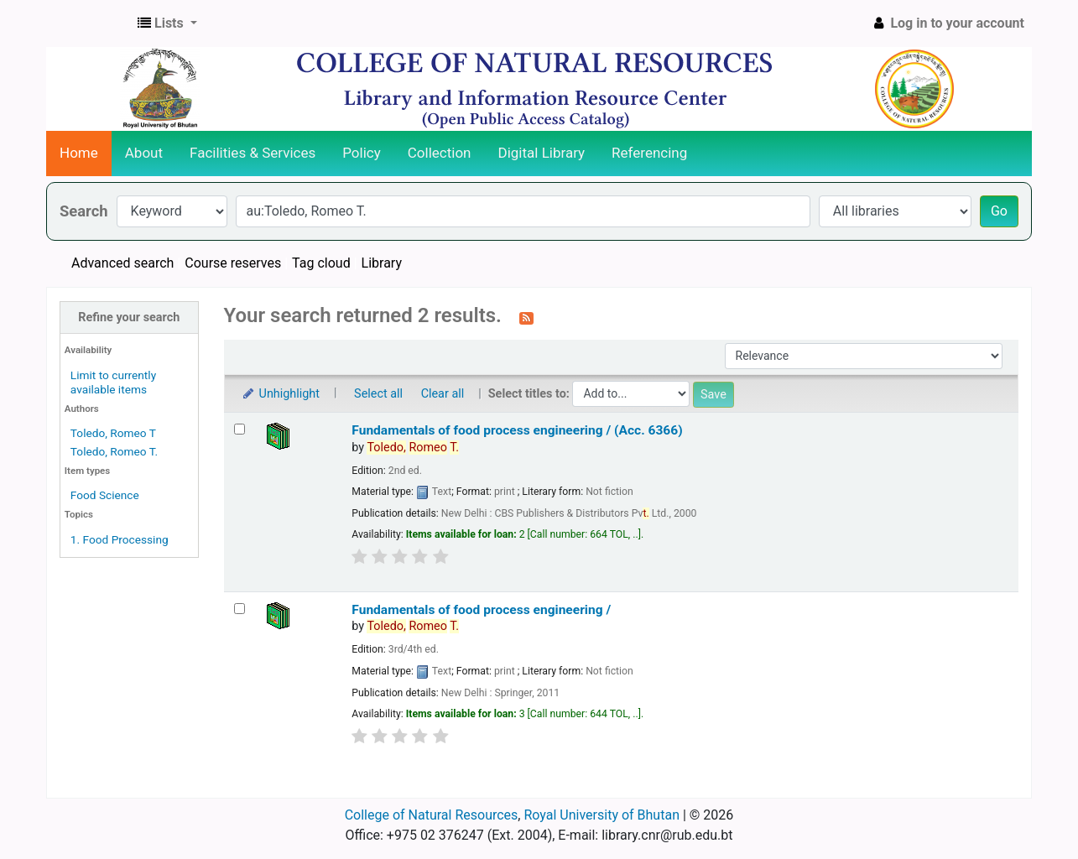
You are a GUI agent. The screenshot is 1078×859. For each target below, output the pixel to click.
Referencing (649, 152)
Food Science (104, 495)
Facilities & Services (252, 152)
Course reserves (233, 263)
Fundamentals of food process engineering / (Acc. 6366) (517, 430)
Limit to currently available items (113, 382)
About (144, 152)
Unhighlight (280, 394)
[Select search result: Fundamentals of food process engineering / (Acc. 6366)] (239, 429)
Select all (378, 394)
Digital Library (542, 152)
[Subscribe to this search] (526, 317)
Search (84, 211)
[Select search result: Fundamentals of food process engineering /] (239, 608)
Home (79, 152)
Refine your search (129, 317)
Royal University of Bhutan (601, 815)
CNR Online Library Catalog (89, 23)
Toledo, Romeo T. (114, 451)
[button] (167, 23)
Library (382, 263)
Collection (439, 152)
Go (999, 211)
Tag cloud (321, 263)
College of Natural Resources (431, 815)
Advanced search (122, 263)
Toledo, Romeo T (113, 433)
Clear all (443, 394)
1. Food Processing (119, 539)
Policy (361, 152)
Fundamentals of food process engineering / (481, 609)
